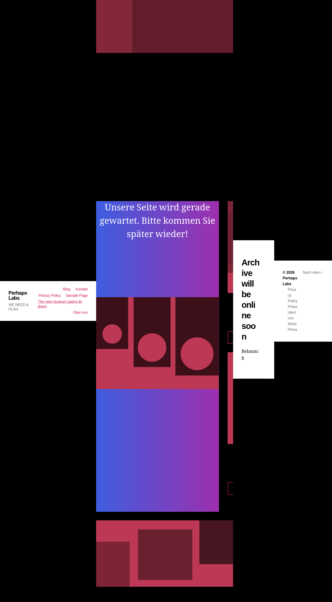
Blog (66, 289)
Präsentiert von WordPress (292, 318)
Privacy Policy (49, 295)
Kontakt (82, 289)
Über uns (80, 312)
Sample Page (77, 295)
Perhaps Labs (17, 295)
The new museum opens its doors (60, 304)
